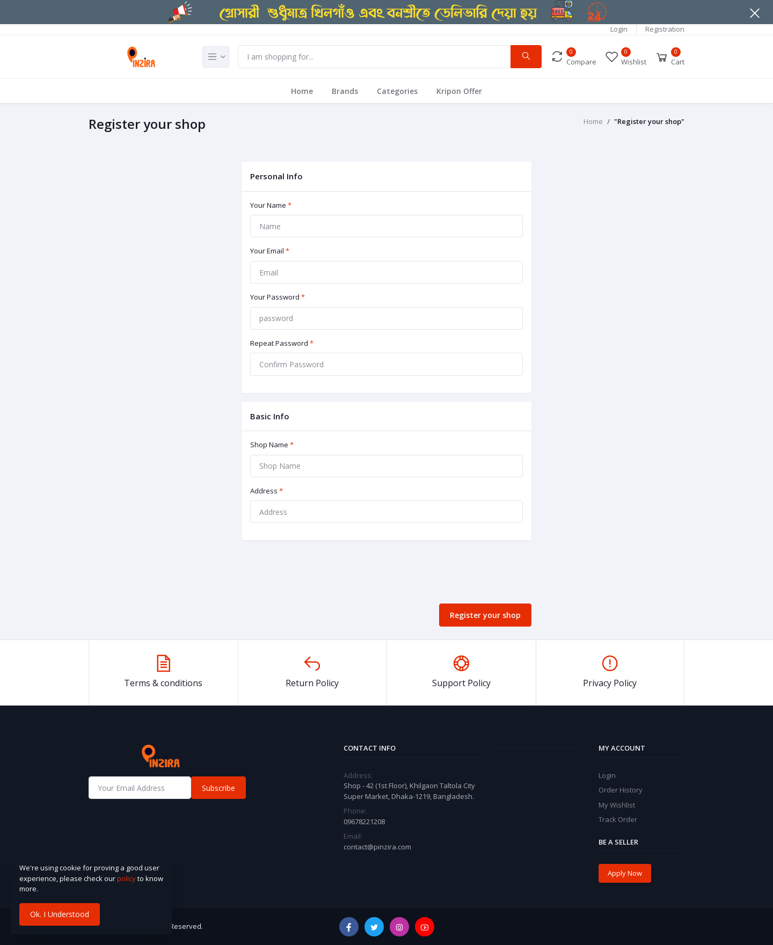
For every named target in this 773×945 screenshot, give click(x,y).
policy (126, 878)
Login (619, 29)
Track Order (618, 819)
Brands (345, 91)
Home (302, 91)
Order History (621, 790)
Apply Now (625, 873)
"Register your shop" (649, 121)
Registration (664, 29)
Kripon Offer (459, 91)
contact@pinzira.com (377, 847)
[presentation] (323, 574)
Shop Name (272, 444)
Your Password (277, 297)
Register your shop (485, 615)
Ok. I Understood (59, 914)
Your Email (269, 251)
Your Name (270, 205)
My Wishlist (617, 805)
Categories (397, 91)
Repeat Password (281, 343)
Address (266, 491)
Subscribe (218, 788)
